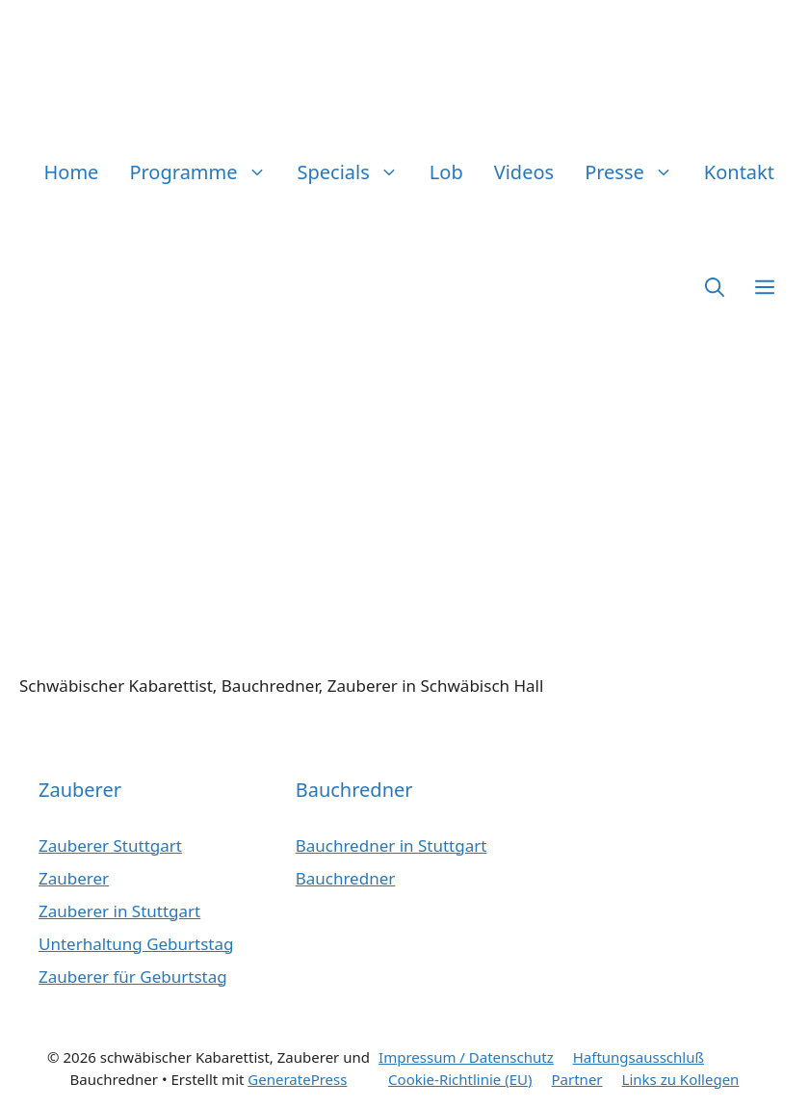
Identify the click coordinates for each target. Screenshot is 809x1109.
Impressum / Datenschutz (466, 1057)
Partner (577, 1079)
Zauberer (74, 878)
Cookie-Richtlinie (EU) (460, 1079)
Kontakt (739, 172)
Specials (356, 172)
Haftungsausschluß (638, 1057)
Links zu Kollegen (681, 1079)
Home (71, 172)
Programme (205, 172)
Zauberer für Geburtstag (133, 976)
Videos (524, 172)
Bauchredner (346, 878)
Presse (637, 172)
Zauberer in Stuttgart (119, 911)
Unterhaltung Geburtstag (136, 944)
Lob (446, 172)
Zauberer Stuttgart (110, 845)
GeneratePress (297, 1079)
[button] (715, 286)
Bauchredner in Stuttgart (391, 845)
